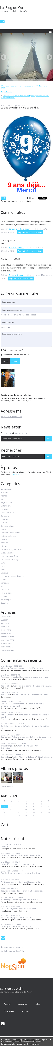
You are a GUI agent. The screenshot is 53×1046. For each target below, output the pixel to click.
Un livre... (4, 596)
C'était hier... (6, 506)
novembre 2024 (7, 640)
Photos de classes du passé (13, 576)
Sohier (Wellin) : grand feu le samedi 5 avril (19, 917)
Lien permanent (9, 201)
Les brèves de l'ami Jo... (10, 559)
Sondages (5, 583)
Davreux (4, 737)
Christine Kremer (16, 275)
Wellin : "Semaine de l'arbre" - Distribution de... (21, 747)
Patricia (4, 677)
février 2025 (6, 630)
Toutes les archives (8, 651)
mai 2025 (4, 620)
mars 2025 (5, 627)
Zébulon (4, 603)
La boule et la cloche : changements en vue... (29, 677)
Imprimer (26, 201)
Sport (3, 586)
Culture (4, 523)
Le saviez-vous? (7, 553)
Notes (37, 1004)
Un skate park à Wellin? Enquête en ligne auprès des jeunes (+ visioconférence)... (25, 97)
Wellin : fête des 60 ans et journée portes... (19, 864)
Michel (3, 668)
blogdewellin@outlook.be (11, 416)
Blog (2, 499)
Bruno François (7, 746)
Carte (6, 824)
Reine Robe (5, 686)
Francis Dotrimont (16, 247)
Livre (3, 563)
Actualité (4, 493)
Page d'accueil (6, 92)
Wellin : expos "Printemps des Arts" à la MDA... (20, 899)
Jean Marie (5, 694)
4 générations (6, 489)
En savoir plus (32, 1044)
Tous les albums (7, 786)
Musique (4, 573)
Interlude (4, 543)
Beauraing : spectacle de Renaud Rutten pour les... (22, 891)
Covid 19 (4, 519)
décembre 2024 (7, 637)
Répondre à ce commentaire (30, 232)
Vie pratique (6, 600)
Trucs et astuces (8, 593)
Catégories (9, 1011)
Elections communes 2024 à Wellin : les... (27, 668)
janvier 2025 (6, 633)
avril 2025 (5, 623)
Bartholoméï (6, 726)
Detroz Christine (7, 714)
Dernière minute (8, 526)
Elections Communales (10, 533)
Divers (3, 529)
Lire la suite (17, 474)
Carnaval (4, 509)
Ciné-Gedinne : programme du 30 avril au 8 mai (20, 873)
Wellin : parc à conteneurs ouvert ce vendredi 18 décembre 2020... (24, 87)
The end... (5, 846)
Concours (5, 516)
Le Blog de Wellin (14, 7)
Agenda (4, 496)
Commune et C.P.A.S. (9, 513)
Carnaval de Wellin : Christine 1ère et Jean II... (25, 715)
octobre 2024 (6, 643)
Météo (3, 569)
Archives (25, 1011)
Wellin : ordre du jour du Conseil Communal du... (32, 737)
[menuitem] (26, 87)
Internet (4, 546)
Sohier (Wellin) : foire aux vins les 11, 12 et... (19, 908)
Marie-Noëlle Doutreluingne (12, 703)
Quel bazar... (6, 579)
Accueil (7, 1004)
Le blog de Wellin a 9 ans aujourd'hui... (20, 107)
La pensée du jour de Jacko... (13, 549)
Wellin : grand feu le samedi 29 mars (16, 926)
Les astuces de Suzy (9, 556)
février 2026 (6, 617)
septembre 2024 (7, 647)
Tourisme (5, 589)
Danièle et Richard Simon (19, 229)
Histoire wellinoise (8, 536)
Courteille (5, 757)
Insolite (4, 539)
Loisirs (3, 566)
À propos (22, 1004)
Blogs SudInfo (6, 503)
